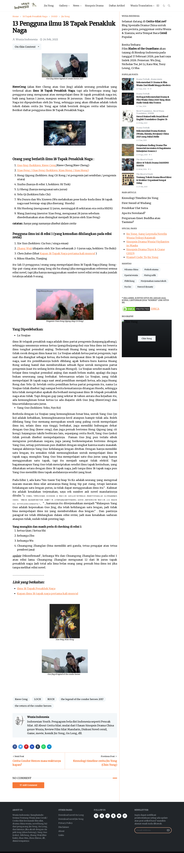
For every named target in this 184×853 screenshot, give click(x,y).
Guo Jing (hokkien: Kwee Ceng (36, 165)
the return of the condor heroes (33, 705)
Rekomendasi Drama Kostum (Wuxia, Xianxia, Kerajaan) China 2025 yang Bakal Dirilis (152, 134)
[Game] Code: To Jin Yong (142, 257)
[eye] (107, 816)
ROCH (51, 699)
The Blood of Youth (144, 159)
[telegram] (102, 816)
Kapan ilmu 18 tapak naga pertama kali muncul (47, 593)
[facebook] (125, 816)
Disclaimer (63, 827)
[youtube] (157, 6)
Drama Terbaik (143, 79)
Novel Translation (144, 111)
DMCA (155, 308)
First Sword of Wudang (136, 203)
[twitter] (119, 816)
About (61, 831)
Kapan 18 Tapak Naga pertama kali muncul (67, 253)
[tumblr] (113, 816)
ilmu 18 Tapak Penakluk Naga (36, 588)
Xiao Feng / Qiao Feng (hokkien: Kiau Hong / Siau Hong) (53, 170)
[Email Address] (150, 830)
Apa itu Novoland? (133, 213)
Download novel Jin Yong (71, 819)
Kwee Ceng (21, 699)
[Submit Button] (168, 830)
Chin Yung (146, 338)
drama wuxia (156, 79)
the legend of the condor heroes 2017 (82, 699)
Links (61, 835)
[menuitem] (48, 5)
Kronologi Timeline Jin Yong (140, 198)
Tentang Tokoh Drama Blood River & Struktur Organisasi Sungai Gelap (154, 180)
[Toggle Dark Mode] (164, 5)
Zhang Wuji (24, 248)
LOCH (37, 699)
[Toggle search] (169, 5)
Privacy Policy (65, 823)
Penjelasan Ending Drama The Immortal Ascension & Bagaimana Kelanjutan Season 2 (153, 148)
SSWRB (151, 113)
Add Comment (28, 785)
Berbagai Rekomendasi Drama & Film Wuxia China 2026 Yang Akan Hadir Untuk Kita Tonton (153, 100)
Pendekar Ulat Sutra (135, 208)
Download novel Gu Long (71, 815)
